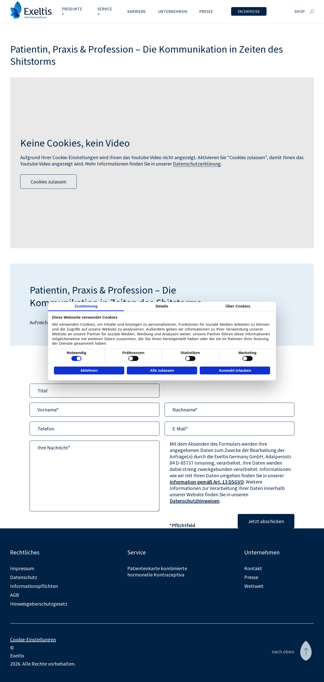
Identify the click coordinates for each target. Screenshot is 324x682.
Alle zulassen (162, 370)
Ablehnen (88, 370)
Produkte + (72, 11)
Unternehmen (172, 11)
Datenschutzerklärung (197, 163)
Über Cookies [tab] (238, 306)
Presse (206, 11)
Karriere (136, 11)
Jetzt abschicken (266, 521)
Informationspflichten (34, 586)
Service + (104, 11)
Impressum (22, 568)
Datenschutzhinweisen (194, 501)
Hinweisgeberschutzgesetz (38, 604)
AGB (14, 595)
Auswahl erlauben (235, 370)
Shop (299, 11)
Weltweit (254, 586)
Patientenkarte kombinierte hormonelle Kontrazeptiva (157, 571)
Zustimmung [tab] (86, 306)
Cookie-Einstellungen (33, 639)
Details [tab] (162, 306)
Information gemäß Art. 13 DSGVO (207, 482)
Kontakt (253, 568)
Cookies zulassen (48, 181)
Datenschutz (23, 577)
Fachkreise (249, 11)
